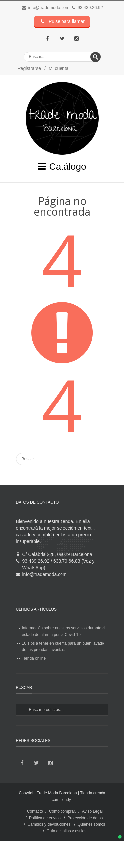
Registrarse (29, 68)
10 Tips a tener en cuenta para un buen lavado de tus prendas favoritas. (63, 646)
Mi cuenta (59, 68)
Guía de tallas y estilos (66, 831)
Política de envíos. (45, 818)
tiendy (66, 799)
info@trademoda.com (48, 7)
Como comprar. (62, 811)
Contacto (35, 811)
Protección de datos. (85, 818)
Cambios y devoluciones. (49, 824)
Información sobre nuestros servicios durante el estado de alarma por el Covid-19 (63, 631)
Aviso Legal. (92, 811)
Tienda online (34, 658)
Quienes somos (91, 824)
